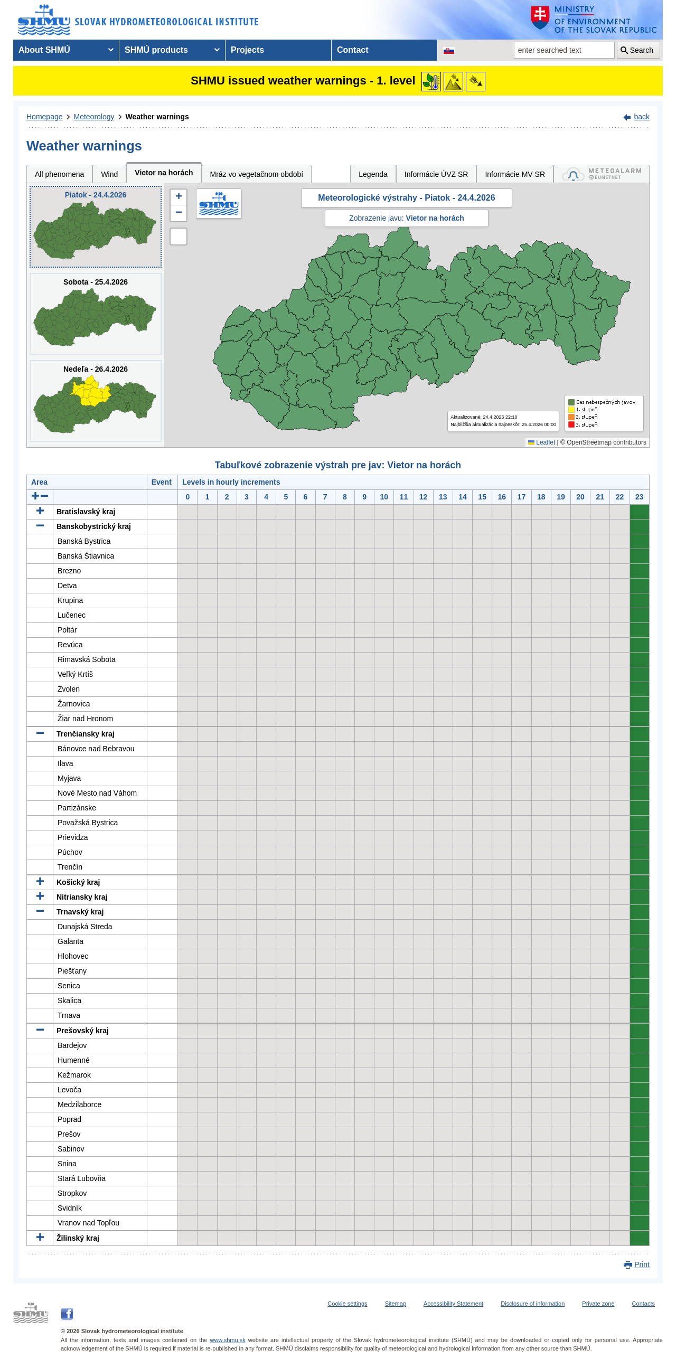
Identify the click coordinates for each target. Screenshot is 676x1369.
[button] (178, 197)
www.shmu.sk (227, 1340)
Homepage (44, 116)
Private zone (598, 1303)
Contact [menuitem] (353, 49)
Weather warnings (157, 116)
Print (642, 1264)
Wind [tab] (109, 174)
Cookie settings (347, 1303)
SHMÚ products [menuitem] (156, 49)
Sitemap (395, 1303)
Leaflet (541, 442)
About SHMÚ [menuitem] (44, 49)
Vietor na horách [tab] (164, 172)
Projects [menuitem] (247, 49)
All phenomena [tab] (59, 174)
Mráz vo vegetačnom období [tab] (257, 174)
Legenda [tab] (373, 174)
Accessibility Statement (453, 1303)
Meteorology (94, 116)
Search (641, 50)
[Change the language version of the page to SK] (449, 50)
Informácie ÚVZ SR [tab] (436, 174)
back (642, 116)
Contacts (643, 1303)
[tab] (601, 174)
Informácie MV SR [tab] (515, 174)
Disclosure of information (533, 1303)
